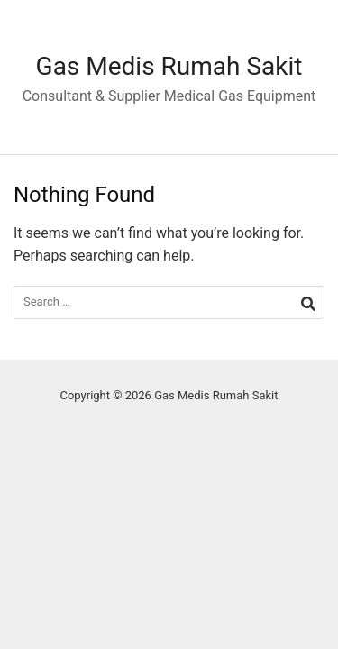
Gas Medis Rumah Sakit (169, 66)
